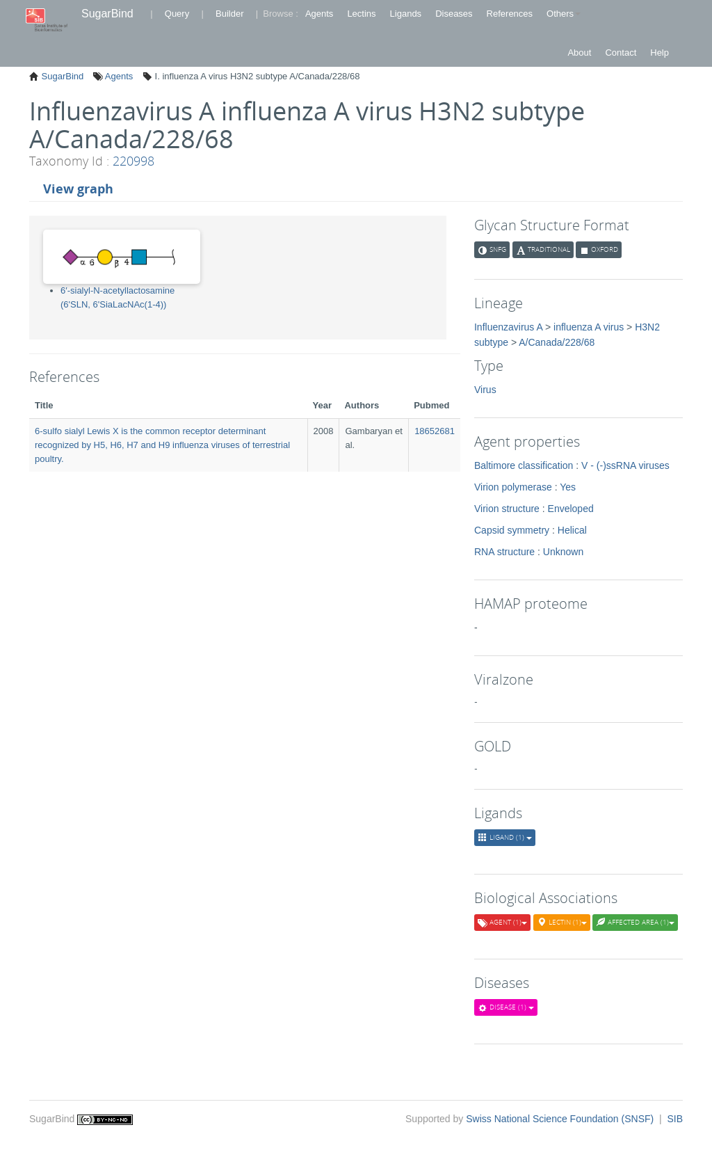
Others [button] (564, 13)
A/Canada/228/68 (556, 342)
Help (659, 52)
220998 (133, 160)
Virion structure (507, 508)
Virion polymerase (513, 487)
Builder (229, 13)
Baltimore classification (523, 465)
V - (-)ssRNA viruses (625, 465)
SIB (675, 1118)
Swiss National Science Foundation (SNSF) (561, 1118)
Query (177, 13)
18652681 (434, 431)
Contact (620, 52)
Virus (485, 389)
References (510, 13)
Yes (568, 487)
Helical (572, 530)
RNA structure (504, 551)
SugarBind (107, 13)
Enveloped (571, 508)
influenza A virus (588, 327)
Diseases (453, 13)
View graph (78, 188)
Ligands (406, 13)
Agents (319, 13)
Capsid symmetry (511, 530)
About (579, 52)
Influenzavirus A (508, 327)
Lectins (361, 13)
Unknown (563, 551)
